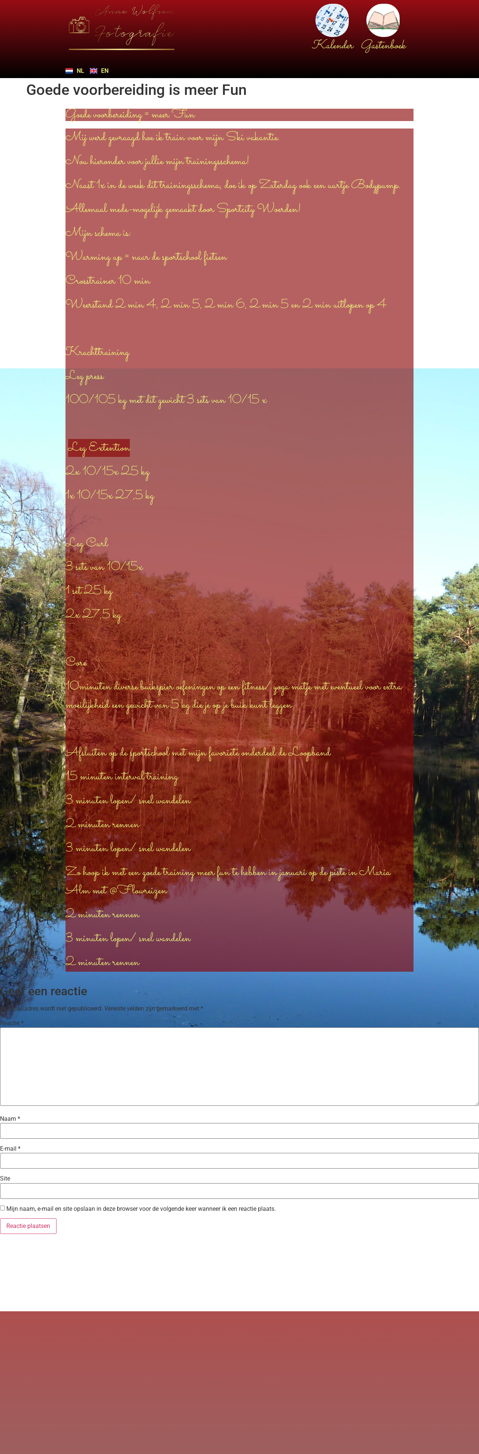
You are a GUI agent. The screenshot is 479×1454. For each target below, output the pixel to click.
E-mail (10, 1149)
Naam (10, 1119)
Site (5, 1179)
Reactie (12, 1023)
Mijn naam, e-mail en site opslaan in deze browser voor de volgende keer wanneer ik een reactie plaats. (141, 1209)
